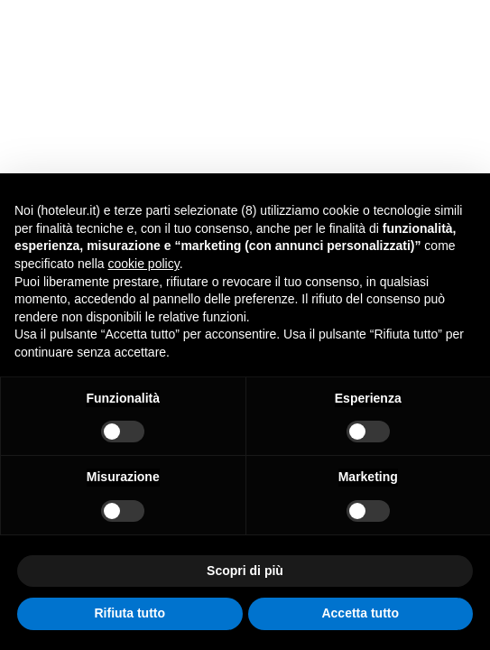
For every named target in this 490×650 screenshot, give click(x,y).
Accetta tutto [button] (360, 613)
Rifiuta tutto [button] (129, 613)
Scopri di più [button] (245, 570)
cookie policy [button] (144, 263)
